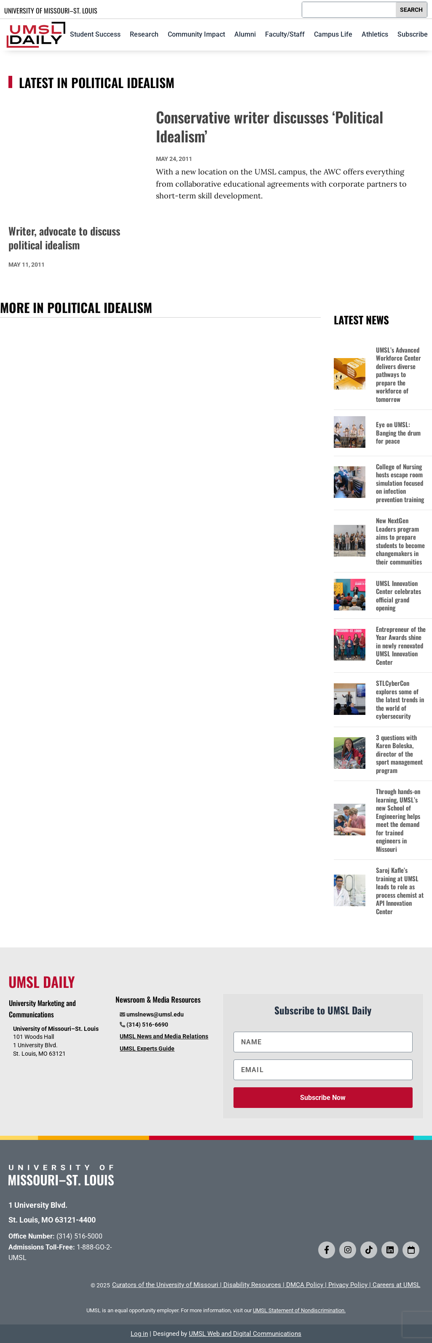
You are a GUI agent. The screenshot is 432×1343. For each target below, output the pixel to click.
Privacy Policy (348, 1285)
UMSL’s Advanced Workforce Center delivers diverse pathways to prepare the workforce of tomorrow (398, 375)
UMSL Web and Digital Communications (245, 1334)
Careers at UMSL (396, 1285)
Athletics (375, 34)
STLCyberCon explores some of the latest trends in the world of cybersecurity (400, 699)
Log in (139, 1334)
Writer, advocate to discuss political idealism (64, 237)
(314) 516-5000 (79, 1236)
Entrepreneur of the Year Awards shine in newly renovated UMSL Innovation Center (401, 645)
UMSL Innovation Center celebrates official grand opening (398, 595)
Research (144, 34)
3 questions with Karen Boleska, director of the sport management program (399, 754)
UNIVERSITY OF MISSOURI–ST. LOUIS (50, 10)
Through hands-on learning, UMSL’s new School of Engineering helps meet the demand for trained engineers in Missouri (398, 820)
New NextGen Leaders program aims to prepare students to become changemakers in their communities (400, 541)
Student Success (95, 34)
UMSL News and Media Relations (164, 1036)
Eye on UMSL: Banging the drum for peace (398, 432)
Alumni (245, 34)
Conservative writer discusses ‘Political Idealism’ (269, 126)
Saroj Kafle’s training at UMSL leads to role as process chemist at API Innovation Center (400, 890)
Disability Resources (252, 1285)
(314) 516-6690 (147, 1024)
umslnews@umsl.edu (155, 1014)
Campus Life (333, 34)
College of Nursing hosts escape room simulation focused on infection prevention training (400, 483)
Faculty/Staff (285, 34)
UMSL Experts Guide (147, 1048)
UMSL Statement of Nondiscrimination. (299, 1310)
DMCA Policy (304, 1285)
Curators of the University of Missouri (165, 1285)
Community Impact (196, 34)
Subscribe (412, 34)
